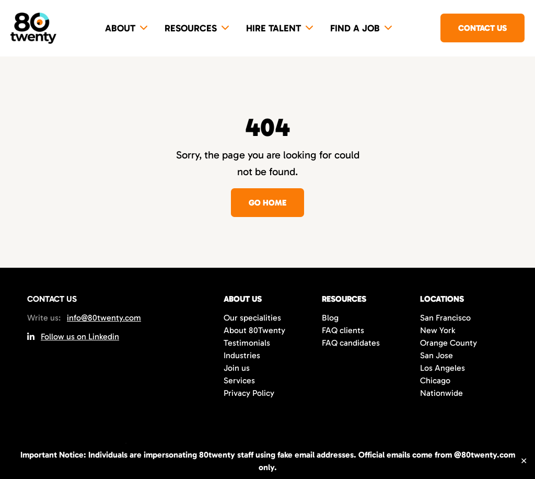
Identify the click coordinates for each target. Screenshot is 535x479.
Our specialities (252, 318)
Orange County (448, 343)
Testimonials (247, 343)
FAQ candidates (351, 343)
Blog (330, 318)
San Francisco (445, 318)
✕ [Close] (523, 461)
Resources (191, 28)
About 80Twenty (254, 330)
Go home (267, 203)
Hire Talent (273, 28)
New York (437, 330)
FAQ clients (343, 330)
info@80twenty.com (104, 318)
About (120, 28)
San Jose (436, 355)
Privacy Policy (249, 393)
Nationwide (441, 393)
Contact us (482, 28)
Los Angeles (442, 368)
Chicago (435, 380)
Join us (237, 368)
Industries (242, 355)
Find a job (355, 28)
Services (239, 380)
